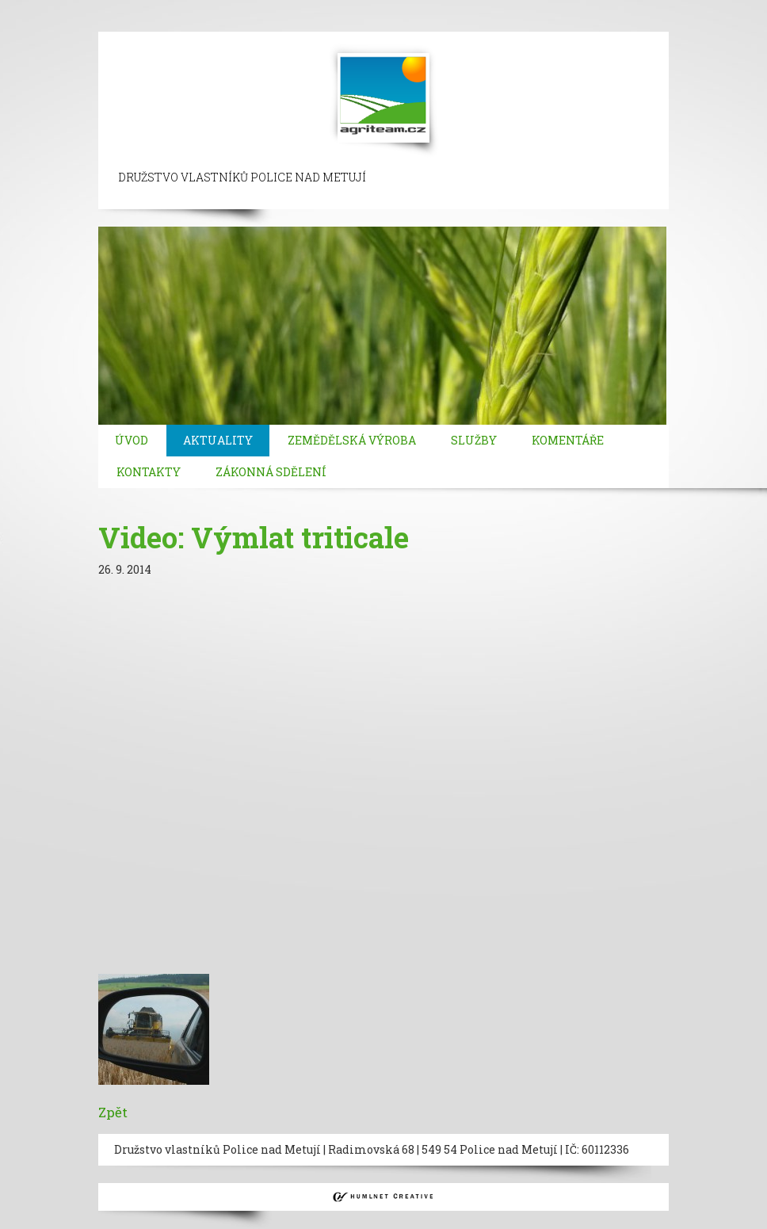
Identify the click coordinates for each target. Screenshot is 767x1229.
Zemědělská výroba (352, 440)
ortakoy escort (372, 7)
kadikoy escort (331, 23)
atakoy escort (73, 23)
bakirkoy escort (157, 23)
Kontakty (148, 471)
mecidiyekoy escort (628, 7)
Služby (474, 440)
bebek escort (535, 7)
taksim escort (290, 7)
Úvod (131, 440)
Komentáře (568, 440)
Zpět (113, 1112)
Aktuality (218, 440)
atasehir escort (246, 23)
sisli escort (116, 7)
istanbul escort (41, 7)
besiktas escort (456, 7)
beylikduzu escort (199, 7)
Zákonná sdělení (271, 471)
